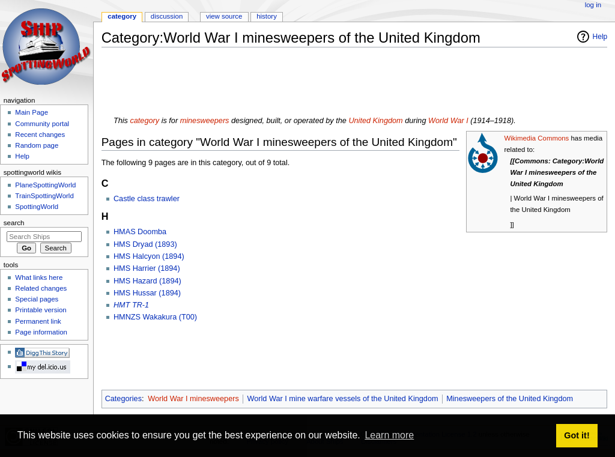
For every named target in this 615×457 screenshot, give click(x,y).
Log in (593, 4)
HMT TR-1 (131, 305)
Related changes (41, 288)
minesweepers (204, 121)
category (144, 121)
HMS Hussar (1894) (147, 293)
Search (14, 222)
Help (600, 36)
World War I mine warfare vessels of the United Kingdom (342, 399)
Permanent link (38, 321)
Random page (36, 145)
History (266, 16)
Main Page (31, 112)
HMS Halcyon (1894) (149, 256)
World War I (448, 121)
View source (224, 16)
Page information (41, 332)
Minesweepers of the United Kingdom (509, 399)
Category (122, 16)
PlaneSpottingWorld (45, 185)
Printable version (40, 309)
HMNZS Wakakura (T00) (155, 317)
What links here (38, 277)
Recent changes (40, 134)
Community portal (42, 123)
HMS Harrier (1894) (147, 268)
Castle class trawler (147, 199)
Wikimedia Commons (536, 138)
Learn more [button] (389, 435)
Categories (123, 399)
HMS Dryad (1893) (145, 244)
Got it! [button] (576, 435)
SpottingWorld (36, 206)
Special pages (36, 299)
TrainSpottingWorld (44, 195)
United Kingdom (375, 121)
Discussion (167, 16)
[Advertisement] (320, 83)
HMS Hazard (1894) (147, 281)
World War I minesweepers (193, 399)
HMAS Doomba (140, 232)
